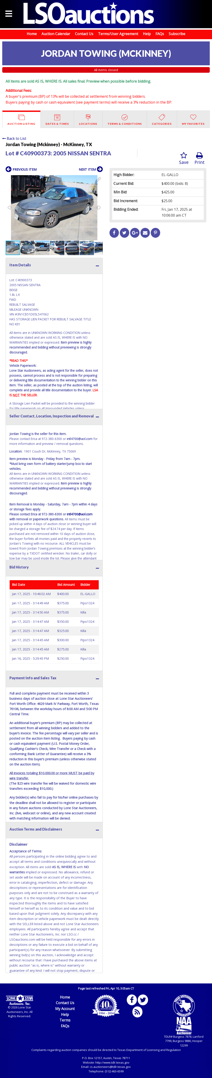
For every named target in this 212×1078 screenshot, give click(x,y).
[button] (98, 179)
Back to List (14, 138)
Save (184, 158)
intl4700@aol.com (79, 439)
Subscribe (177, 33)
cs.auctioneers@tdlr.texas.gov (110, 1067)
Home (32, 33)
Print (200, 158)
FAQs (159, 33)
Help (147, 33)
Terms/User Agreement (118, 33)
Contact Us (84, 33)
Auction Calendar (56, 33)
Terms (64, 1020)
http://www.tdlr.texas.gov (112, 1062)
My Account (65, 1008)
